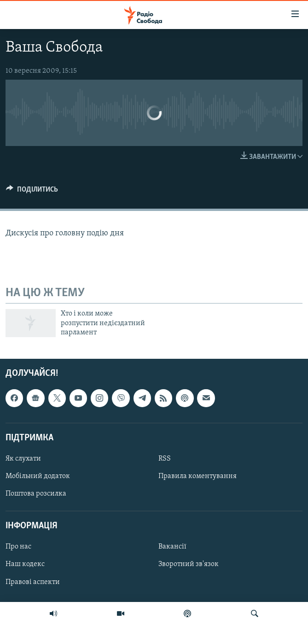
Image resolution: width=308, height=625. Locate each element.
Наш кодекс (25, 564)
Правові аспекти (33, 582)
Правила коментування (197, 476)
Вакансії (172, 547)
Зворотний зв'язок (188, 564)
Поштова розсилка (36, 493)
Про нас (18, 547)
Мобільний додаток (38, 476)
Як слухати (23, 458)
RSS (164, 458)
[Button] (32, 191)
